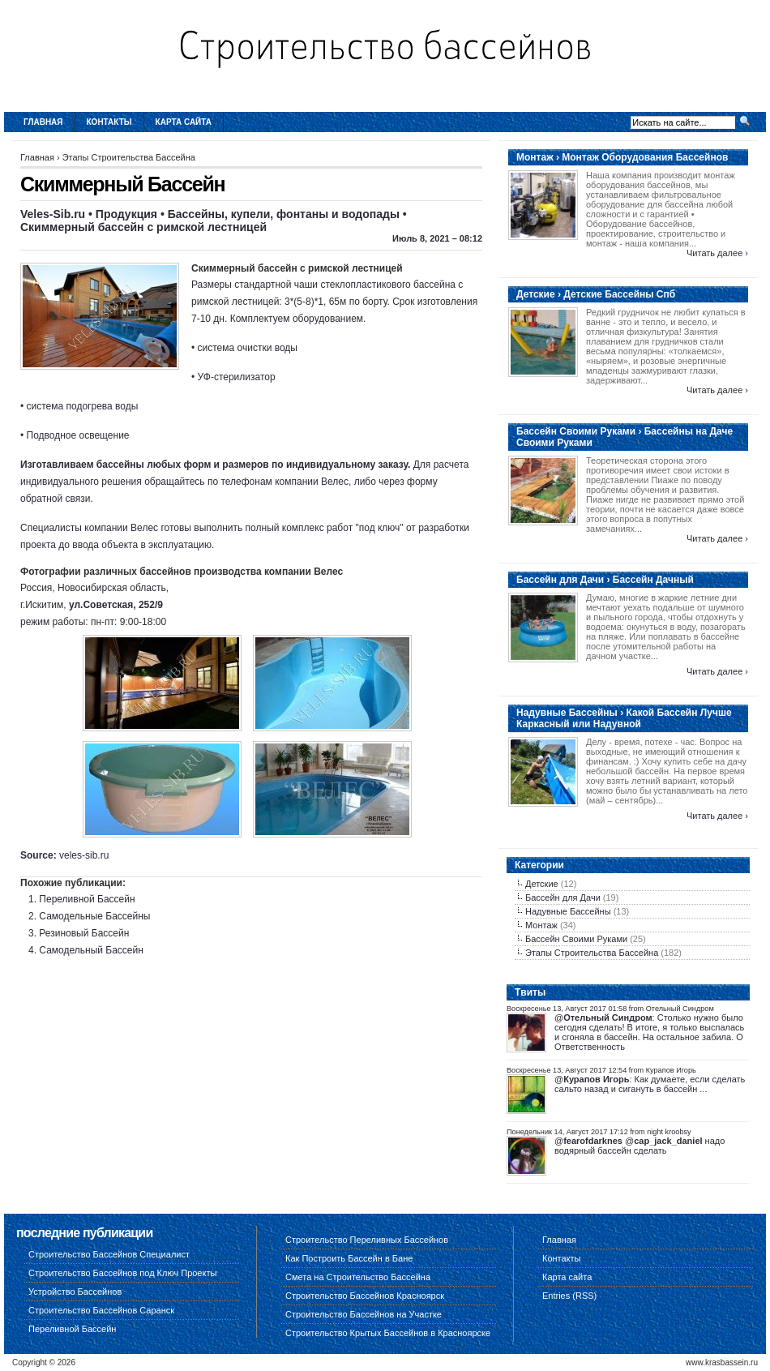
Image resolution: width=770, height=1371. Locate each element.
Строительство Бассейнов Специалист (109, 1254)
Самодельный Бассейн (91, 950)
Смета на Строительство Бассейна (357, 1277)
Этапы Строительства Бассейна (128, 157)
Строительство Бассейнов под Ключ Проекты (122, 1273)
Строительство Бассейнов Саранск (101, 1310)
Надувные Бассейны (568, 911)
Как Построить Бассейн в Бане (349, 1258)
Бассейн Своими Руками (576, 939)
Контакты (109, 122)
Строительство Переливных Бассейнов (366, 1240)
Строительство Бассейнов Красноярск (364, 1295)
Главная (43, 122)
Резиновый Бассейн (84, 933)
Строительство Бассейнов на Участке (363, 1314)
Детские (541, 884)
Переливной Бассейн (87, 899)
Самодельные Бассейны (94, 916)
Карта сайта (184, 122)
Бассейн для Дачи (563, 897)
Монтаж (541, 925)
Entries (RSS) (569, 1295)
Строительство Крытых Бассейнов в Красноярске (387, 1333)
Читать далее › (717, 253)
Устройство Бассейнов (75, 1291)
